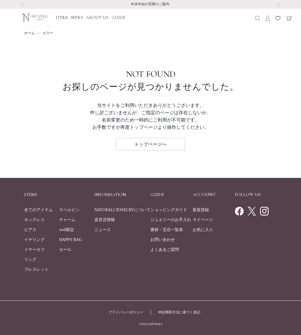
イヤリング (34, 239)
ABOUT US (97, 17)
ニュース (102, 230)
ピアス (30, 230)
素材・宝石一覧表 (166, 230)
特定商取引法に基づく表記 (179, 312)
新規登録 (201, 210)
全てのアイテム (38, 210)
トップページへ (150, 144)
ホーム (30, 33)
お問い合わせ (162, 239)
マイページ (203, 220)
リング (30, 259)
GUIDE (118, 17)
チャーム (67, 220)
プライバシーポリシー (125, 312)
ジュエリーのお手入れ (170, 220)
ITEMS (62, 17)
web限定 (66, 230)
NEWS (77, 17)
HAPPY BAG (70, 239)
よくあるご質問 (164, 249)
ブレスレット (36, 269)
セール (65, 249)
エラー (48, 33)
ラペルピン (69, 210)
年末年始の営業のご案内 (150, 4)
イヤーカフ (34, 249)
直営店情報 (104, 220)
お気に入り (203, 230)
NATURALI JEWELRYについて (122, 210)
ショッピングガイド (168, 210)
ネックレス (34, 220)
